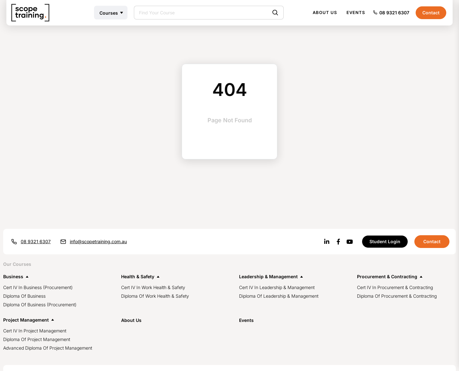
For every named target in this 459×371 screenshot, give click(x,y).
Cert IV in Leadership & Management (277, 287)
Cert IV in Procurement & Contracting (395, 287)
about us (131, 320)
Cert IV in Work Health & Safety (153, 287)
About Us (325, 12)
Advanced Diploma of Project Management (47, 348)
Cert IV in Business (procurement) (38, 287)
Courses (108, 13)
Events (355, 12)
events (246, 320)
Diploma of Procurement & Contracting (397, 296)
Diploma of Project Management (36, 339)
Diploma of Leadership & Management (278, 296)
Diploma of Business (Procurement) (39, 304)
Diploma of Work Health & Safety (155, 296)
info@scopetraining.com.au (98, 241)
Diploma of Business (24, 296)
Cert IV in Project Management (34, 330)
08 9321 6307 (394, 12)
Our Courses (17, 264)
